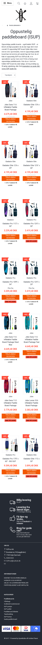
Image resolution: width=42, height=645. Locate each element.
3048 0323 (10, 558)
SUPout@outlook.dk (13, 561)
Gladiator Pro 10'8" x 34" (10, 283)
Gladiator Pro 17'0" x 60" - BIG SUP (10, 460)
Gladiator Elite (31, 101)
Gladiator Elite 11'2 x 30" (32, 460)
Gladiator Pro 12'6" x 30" (31, 225)
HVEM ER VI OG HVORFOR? (13, 580)
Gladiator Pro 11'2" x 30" (10, 225)
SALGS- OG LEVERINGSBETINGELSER (16, 583)
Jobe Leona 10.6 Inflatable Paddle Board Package (31, 403)
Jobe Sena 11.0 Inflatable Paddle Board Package (10, 403)
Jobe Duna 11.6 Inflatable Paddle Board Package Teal (31, 339)
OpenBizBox (23, 638)
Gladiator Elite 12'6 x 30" (32, 106)
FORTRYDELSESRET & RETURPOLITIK (16, 585)
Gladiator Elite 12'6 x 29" (10, 166)
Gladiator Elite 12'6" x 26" (31, 166)
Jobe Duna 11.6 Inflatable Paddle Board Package (10, 107)
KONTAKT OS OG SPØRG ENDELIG (15, 578)
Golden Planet (33, 638)
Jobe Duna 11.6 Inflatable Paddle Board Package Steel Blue (10, 341)
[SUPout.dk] (21, 14)
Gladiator (10, 220)
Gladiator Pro (31, 220)
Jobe (10, 101)
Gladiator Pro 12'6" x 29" (31, 283)
